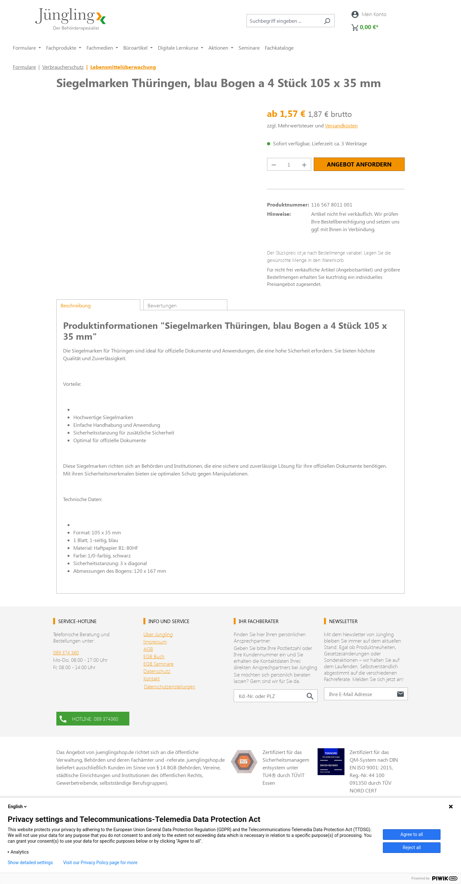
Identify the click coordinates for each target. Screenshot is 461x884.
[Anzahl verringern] (273, 164)
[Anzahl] (289, 164)
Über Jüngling (158, 634)
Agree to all (411, 834)
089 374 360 (66, 652)
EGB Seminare (158, 663)
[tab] (98, 304)
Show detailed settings (30, 862)
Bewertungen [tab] (162, 305)
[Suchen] (327, 20)
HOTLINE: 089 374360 (89, 718)
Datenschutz (156, 671)
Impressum (155, 641)
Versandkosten (341, 125)
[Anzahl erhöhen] (304, 164)
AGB (148, 648)
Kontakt (151, 678)
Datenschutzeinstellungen (169, 686)
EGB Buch (154, 656)
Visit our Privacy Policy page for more (100, 862)
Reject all (412, 847)
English (18, 806)
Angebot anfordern (359, 164)
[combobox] (283, 20)
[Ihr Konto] (369, 14)
